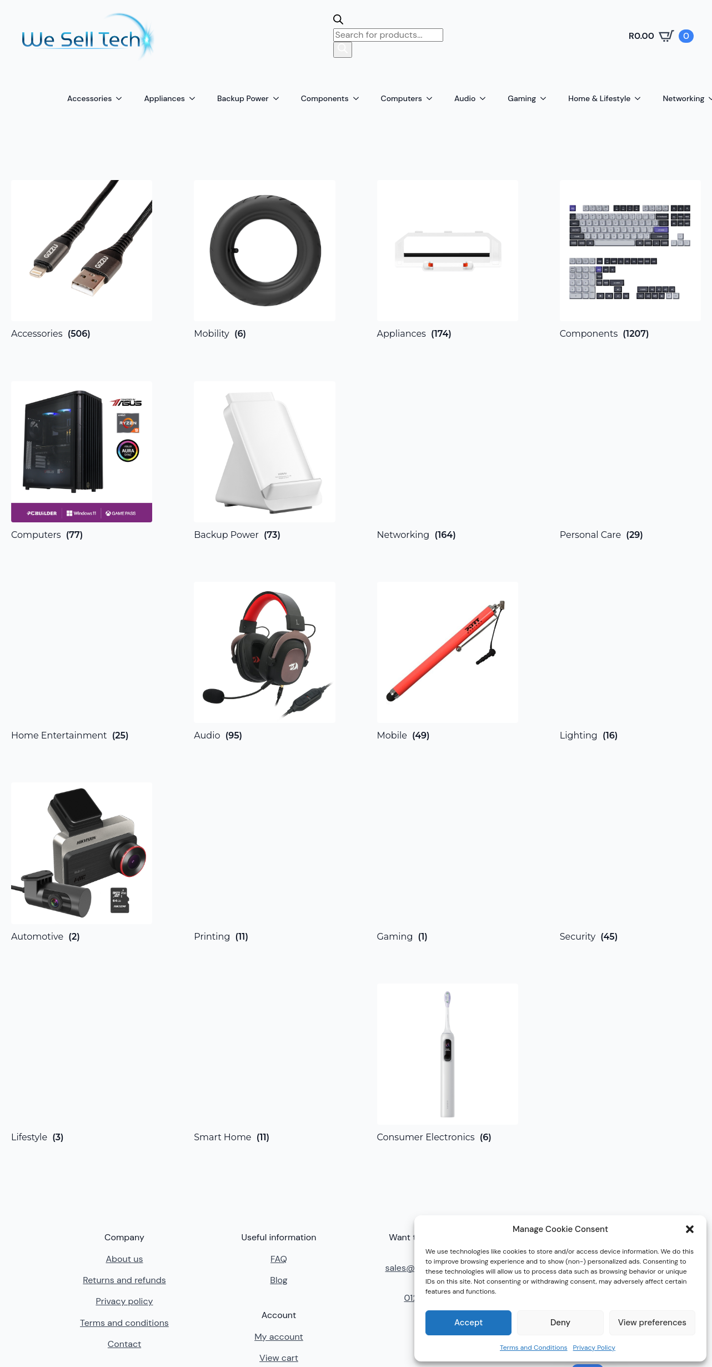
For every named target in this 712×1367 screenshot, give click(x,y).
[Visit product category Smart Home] (264, 1063)
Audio (464, 98)
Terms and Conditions (534, 1347)
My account (278, 1337)
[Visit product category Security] (630, 861)
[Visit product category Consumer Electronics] (447, 1063)
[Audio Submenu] (486, 98)
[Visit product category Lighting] (630, 661)
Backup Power (243, 98)
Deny (560, 1322)
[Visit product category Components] (630, 259)
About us (124, 1259)
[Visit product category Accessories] (81, 260)
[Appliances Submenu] (195, 98)
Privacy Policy (594, 1347)
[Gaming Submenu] (546, 98)
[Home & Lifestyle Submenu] (640, 98)
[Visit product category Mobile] (447, 661)
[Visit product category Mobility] (264, 259)
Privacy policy (124, 1301)
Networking (683, 98)
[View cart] (661, 36)
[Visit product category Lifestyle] (81, 1063)
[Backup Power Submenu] (279, 98)
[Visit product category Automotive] (81, 861)
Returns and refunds (124, 1280)
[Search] (342, 49)
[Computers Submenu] (432, 98)
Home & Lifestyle (599, 98)
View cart (278, 1358)
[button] (689, 1229)
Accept (468, 1322)
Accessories (89, 98)
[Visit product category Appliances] (447, 259)
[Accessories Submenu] (122, 98)
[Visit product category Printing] (264, 861)
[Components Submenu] (359, 98)
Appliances (164, 98)
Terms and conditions (124, 1323)
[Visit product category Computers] (81, 460)
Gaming (522, 98)
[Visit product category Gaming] (447, 861)
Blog (278, 1280)
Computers (401, 98)
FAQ (278, 1259)
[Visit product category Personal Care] (630, 460)
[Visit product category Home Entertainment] (81, 661)
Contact (124, 1344)
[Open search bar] (338, 21)
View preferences (652, 1322)
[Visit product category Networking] (447, 461)
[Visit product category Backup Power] (264, 460)
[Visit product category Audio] (264, 661)
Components (325, 98)
